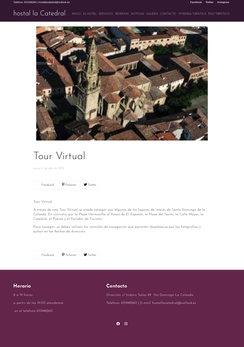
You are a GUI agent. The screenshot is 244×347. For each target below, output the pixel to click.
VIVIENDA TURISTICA (192, 14)
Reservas (122, 14)
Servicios (106, 14)
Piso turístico (219, 14)
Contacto (168, 14)
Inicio (76, 14)
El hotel (90, 14)
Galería (152, 14)
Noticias (137, 14)
